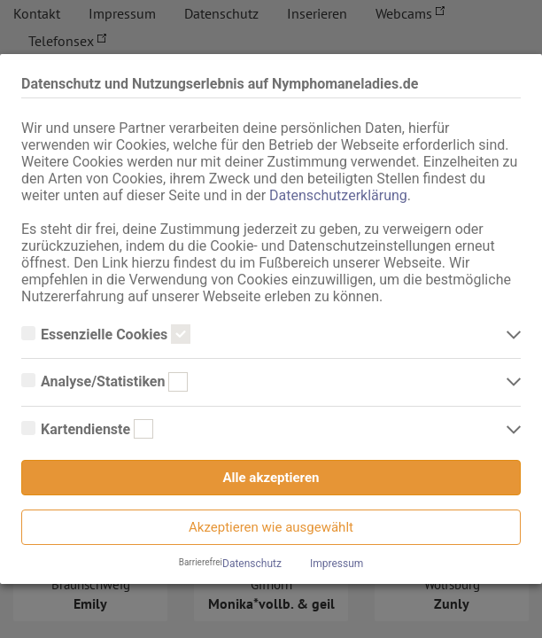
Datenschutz (252, 563)
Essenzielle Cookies (105, 335)
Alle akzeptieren (271, 478)
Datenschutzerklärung (338, 195)
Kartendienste (87, 430)
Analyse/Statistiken (104, 382)
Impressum (336, 563)
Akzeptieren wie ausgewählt (271, 527)
